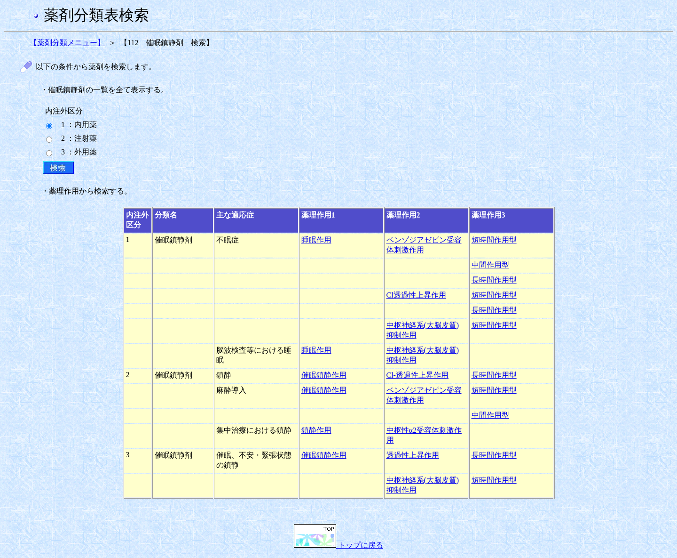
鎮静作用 (316, 430)
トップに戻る (338, 545)
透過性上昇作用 (412, 455)
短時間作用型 (494, 240)
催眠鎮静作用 (323, 375)
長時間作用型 (494, 280)
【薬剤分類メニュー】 (67, 43)
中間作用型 (490, 265)
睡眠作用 (316, 240)
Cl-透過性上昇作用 (417, 375)
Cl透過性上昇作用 (416, 295)
